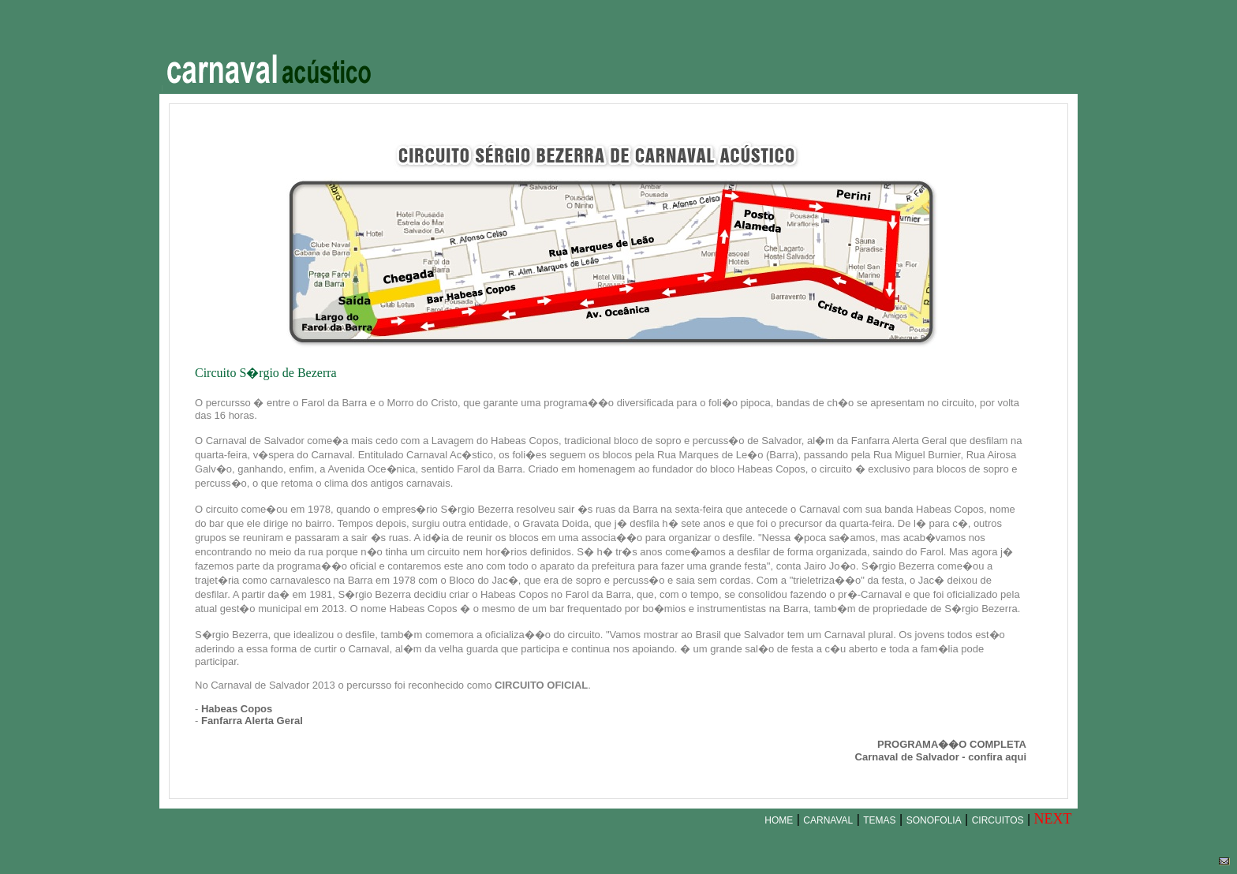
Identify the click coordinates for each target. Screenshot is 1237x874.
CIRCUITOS (998, 820)
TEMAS (879, 820)
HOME (778, 820)
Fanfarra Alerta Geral (252, 720)
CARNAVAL (828, 820)
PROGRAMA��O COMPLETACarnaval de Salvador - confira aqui (940, 750)
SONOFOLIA (934, 820)
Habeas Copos (236, 709)
